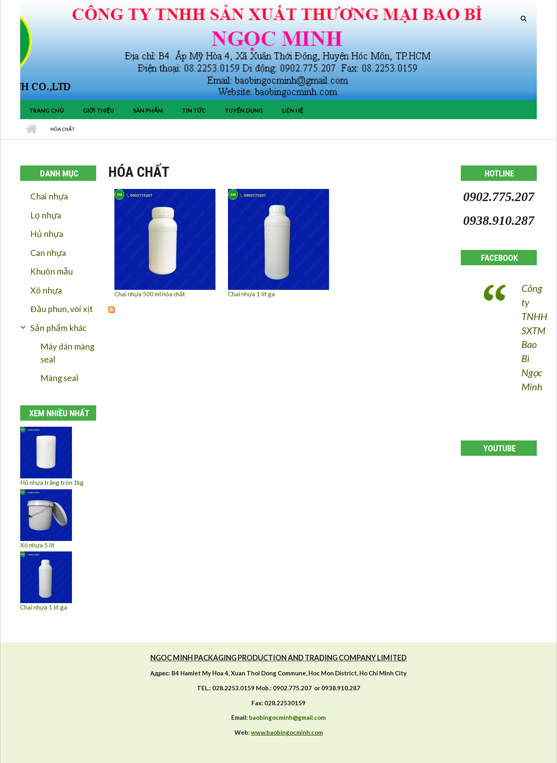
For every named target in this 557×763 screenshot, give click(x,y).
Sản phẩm (148, 110)
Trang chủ (46, 110)
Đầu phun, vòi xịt (61, 309)
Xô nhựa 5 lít (37, 545)
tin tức (194, 110)
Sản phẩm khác (58, 328)
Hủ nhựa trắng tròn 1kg (52, 482)
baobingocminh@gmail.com (287, 717)
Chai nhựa (49, 196)
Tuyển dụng (244, 110)
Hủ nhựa (46, 233)
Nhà (31, 129)
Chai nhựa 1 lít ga (43, 607)
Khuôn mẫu (51, 271)
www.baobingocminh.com (287, 732)
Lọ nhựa (45, 215)
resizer (20, 758)
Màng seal (59, 378)
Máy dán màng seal (67, 352)
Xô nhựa (46, 290)
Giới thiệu (98, 110)
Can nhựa (48, 252)
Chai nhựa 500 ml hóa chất (149, 294)
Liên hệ (292, 110)
